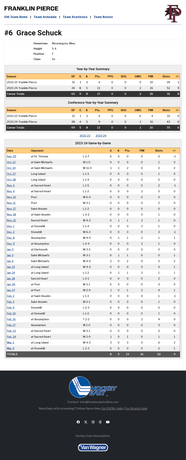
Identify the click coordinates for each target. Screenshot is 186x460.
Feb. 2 (10, 296)
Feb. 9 (10, 307)
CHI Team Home (16, 17)
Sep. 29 (11, 156)
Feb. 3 (10, 301)
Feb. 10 (11, 313)
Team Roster (103, 17)
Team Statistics (75, 17)
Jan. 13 (11, 266)
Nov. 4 (11, 191)
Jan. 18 (11, 278)
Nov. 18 (11, 214)
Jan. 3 (10, 249)
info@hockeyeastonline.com (99, 402)
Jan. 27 (11, 290)
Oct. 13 (11, 162)
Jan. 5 (10, 255)
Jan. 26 (11, 284)
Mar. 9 (10, 348)
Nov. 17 (11, 208)
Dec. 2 (11, 232)
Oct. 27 (11, 173)
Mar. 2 (10, 342)
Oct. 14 (11, 168)
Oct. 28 (11, 179)
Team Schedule (45, 17)
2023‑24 (101, 135)
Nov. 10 (11, 197)
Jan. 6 (10, 261)
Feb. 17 (11, 325)
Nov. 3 (11, 185)
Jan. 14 (11, 272)
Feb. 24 (11, 336)
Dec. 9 (11, 243)
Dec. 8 (11, 237)
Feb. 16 (11, 319)
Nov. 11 (11, 202)
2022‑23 (84, 135)
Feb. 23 (11, 330)
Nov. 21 (11, 220)
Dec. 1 (10, 226)
